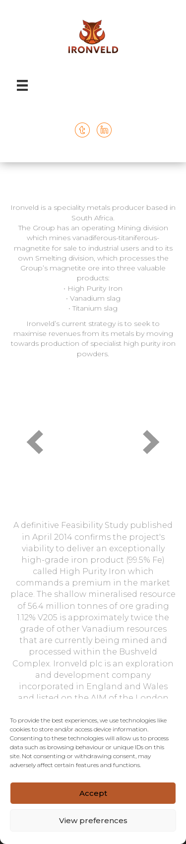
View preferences (93, 820)
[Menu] (22, 85)
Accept (93, 793)
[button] (35, 441)
